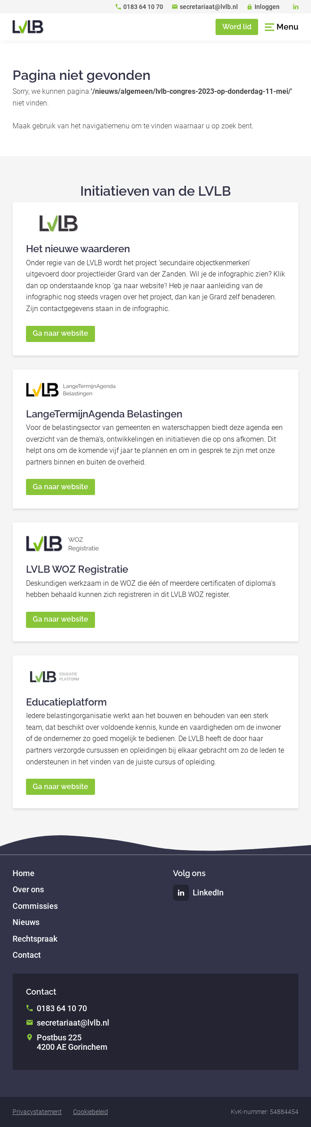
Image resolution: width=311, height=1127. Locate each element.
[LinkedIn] (295, 6)
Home (24, 873)
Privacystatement (37, 1111)
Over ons (28, 889)
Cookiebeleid (90, 1111)
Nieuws (26, 922)
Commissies (35, 906)
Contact (27, 955)
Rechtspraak (35, 938)
